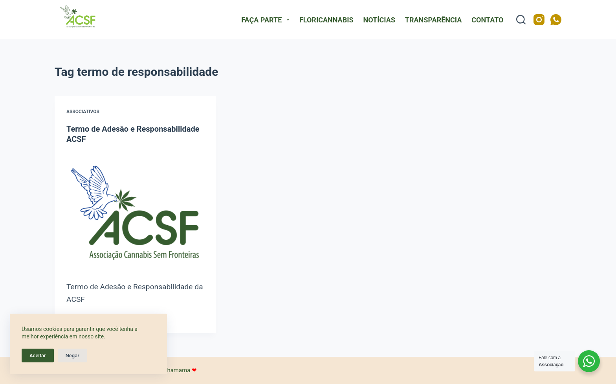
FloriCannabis (326, 20)
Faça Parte (267, 19)
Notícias (379, 20)
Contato (487, 20)
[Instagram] (539, 19)
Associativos (82, 111)
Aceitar (37, 355)
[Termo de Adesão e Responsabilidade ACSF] (135, 212)
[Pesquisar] (521, 19)
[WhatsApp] (555, 19)
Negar (72, 355)
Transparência (433, 20)
